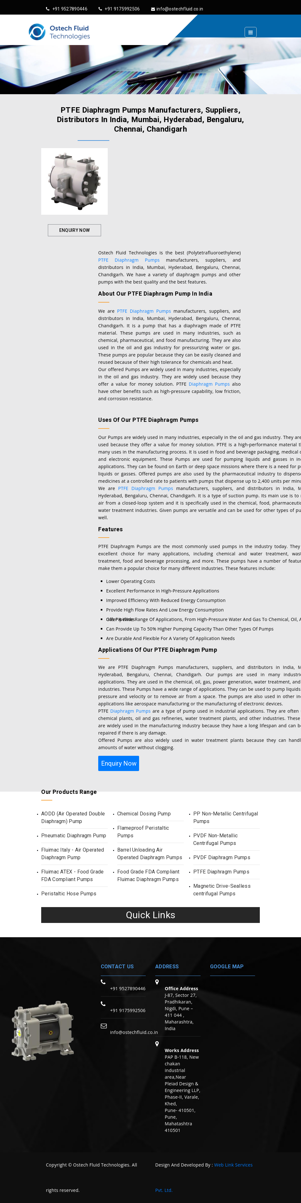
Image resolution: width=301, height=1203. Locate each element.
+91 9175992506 (119, 8)
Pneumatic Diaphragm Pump (73, 836)
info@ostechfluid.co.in (177, 8)
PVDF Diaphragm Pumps (221, 857)
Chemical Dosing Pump (144, 814)
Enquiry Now (74, 230)
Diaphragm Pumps (209, 384)
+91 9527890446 (66, 8)
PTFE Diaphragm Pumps (129, 260)
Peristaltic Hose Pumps (69, 894)
